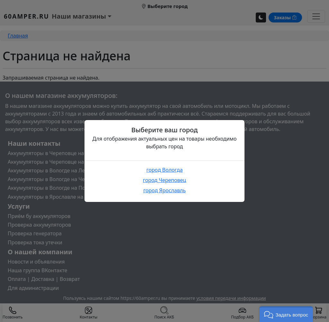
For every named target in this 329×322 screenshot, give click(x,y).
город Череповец (164, 180)
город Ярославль (164, 190)
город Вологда (164, 169)
